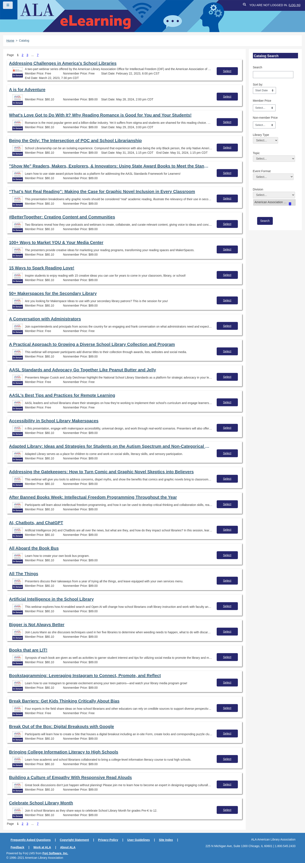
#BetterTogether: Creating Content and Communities (62, 217)
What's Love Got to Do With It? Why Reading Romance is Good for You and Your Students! (100, 115)
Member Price (262, 100)
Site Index (166, 840)
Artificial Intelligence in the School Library (51, 599)
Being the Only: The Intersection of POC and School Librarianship (75, 140)
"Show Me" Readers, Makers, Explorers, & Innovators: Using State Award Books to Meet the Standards (109, 166)
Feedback (17, 847)
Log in (294, 5)
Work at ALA (42, 847)
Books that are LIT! (28, 650)
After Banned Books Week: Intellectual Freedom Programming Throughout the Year (93, 497)
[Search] (273, 74)
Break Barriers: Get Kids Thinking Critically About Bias (64, 701)
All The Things (23, 573)
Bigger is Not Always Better (37, 624)
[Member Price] (264, 107)
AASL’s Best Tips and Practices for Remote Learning (62, 395)
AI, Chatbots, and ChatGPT (36, 522)
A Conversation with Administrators (45, 319)
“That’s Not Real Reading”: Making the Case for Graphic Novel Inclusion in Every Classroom (102, 191)
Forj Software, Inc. (55, 853)
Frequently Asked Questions (31, 840)
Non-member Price (265, 117)
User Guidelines (138, 840)
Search (257, 67)
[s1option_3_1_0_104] (264, 90)
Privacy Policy (108, 840)
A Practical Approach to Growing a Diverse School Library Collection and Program (92, 344)
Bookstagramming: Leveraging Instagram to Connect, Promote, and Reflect (85, 675)
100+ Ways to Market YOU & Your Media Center (56, 242)
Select (227, 71)
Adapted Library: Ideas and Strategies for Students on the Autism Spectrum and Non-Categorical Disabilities (109, 446)
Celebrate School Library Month (41, 803)
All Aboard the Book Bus (34, 548)
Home (10, 40)
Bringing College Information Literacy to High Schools (63, 752)
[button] (244, 5)
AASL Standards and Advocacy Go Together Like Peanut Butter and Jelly (82, 369)
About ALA (68, 847)
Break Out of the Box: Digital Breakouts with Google (61, 726)
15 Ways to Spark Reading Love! (41, 268)
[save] (265, 221)
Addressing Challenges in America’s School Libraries (63, 63)
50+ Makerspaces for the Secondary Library (53, 293)
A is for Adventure (27, 89)
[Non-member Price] (264, 124)
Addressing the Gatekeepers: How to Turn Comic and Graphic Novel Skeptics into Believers (101, 471)
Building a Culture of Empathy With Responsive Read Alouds (70, 777)
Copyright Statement (74, 840)
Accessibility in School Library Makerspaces (53, 420)
